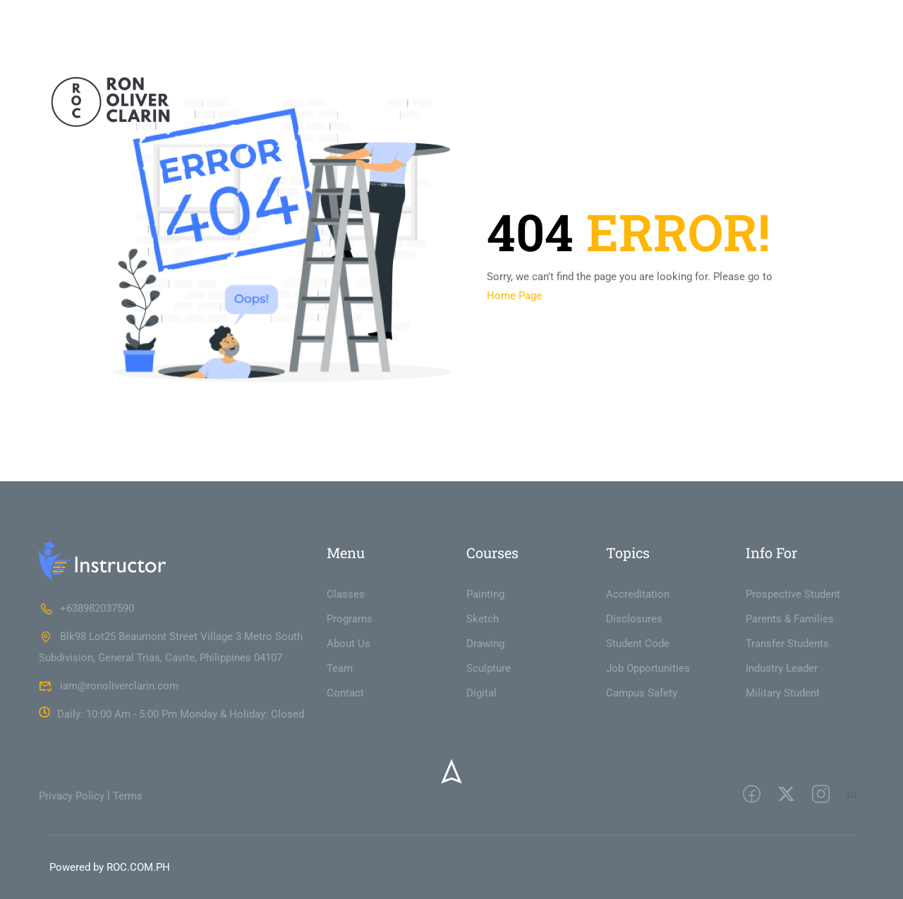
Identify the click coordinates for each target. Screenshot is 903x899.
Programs (349, 619)
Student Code (637, 643)
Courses (675, 108)
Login (781, 18)
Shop (739, 108)
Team (340, 668)
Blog (784, 108)
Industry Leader (782, 668)
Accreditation (637, 594)
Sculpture (488, 668)
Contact (836, 108)
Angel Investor (472, 108)
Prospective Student (793, 594)
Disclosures (634, 619)
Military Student (783, 693)
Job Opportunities (648, 668)
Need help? (71, 18)
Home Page (514, 295)
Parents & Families (790, 619)
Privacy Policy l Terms (91, 796)
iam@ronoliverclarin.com (269, 18)
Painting (485, 594)
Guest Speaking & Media (581, 108)
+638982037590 (86, 608)
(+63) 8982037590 (152, 18)
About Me (259, 108)
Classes (346, 594)
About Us (348, 643)
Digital (481, 693)
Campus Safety (641, 693)
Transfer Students (787, 643)
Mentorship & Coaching (355, 108)
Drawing (485, 643)
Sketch (482, 619)
